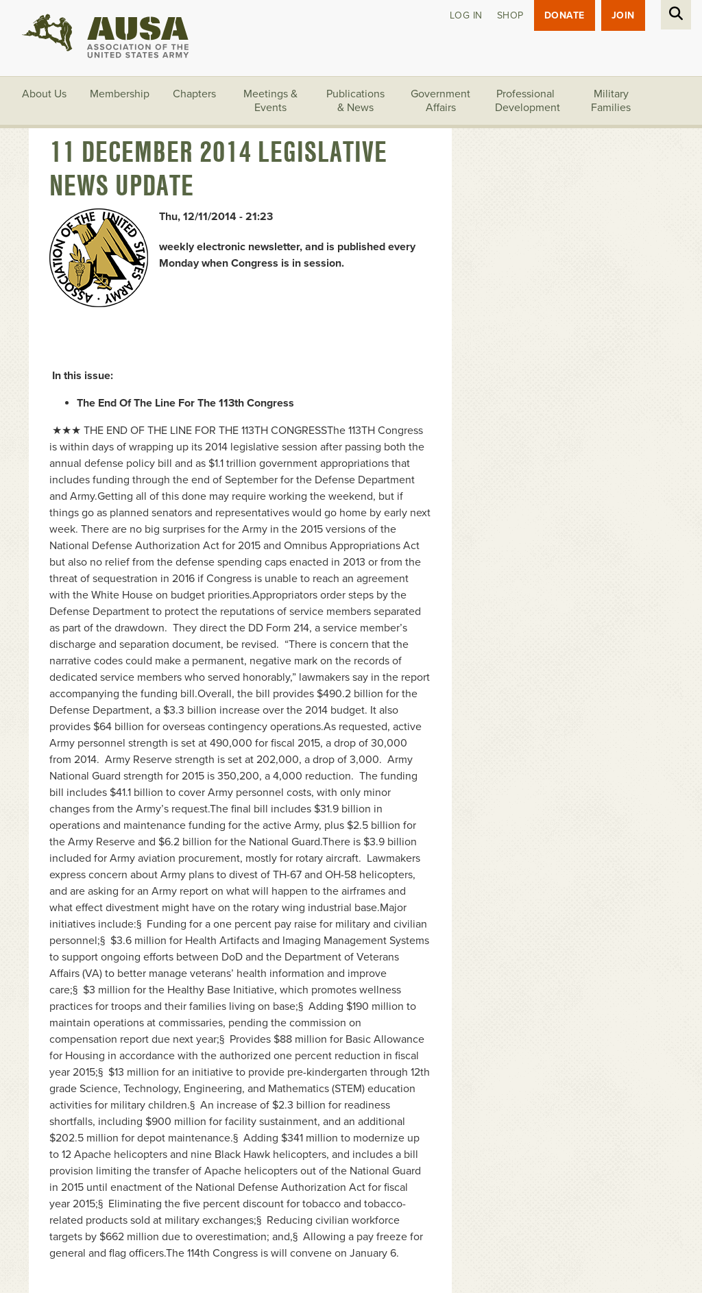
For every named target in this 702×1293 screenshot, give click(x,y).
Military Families (611, 100)
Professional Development (527, 100)
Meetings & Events (270, 100)
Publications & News (355, 100)
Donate (564, 15)
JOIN (623, 15)
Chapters (194, 94)
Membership (119, 94)
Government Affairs (440, 100)
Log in (466, 15)
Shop (510, 15)
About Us (44, 94)
